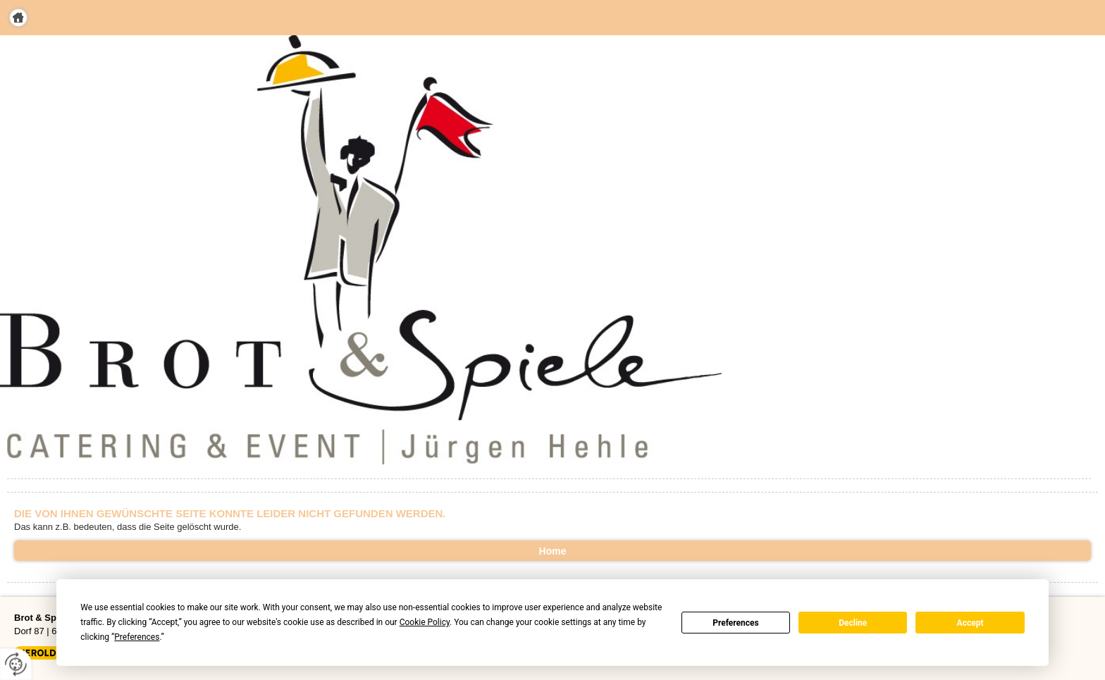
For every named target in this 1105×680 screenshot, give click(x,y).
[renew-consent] (16, 664)
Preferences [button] (136, 637)
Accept (970, 623)
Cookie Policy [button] (425, 622)
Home (18, 17)
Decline (853, 623)
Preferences (735, 623)
